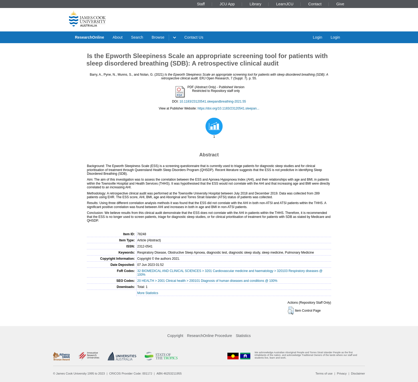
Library (255, 4)
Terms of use (323, 373)
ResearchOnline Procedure (209, 336)
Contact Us (193, 37)
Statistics (243, 336)
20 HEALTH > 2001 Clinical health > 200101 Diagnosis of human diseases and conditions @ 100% (207, 281)
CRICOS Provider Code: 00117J (130, 373)
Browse (158, 37)
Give (340, 4)
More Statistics (147, 293)
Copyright (175, 336)
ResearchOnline (89, 37)
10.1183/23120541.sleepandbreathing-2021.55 (212, 101)
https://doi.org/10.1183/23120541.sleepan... (228, 108)
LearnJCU (285, 4)
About (117, 37)
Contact (314, 4)
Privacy (342, 373)
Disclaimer (358, 373)
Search (137, 37)
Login (317, 37)
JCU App (227, 4)
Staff (201, 4)
